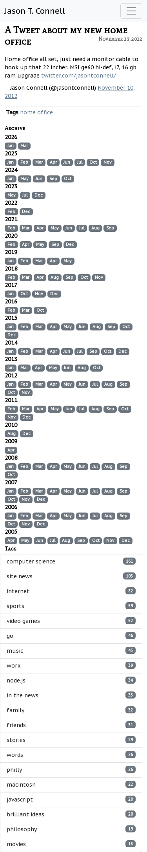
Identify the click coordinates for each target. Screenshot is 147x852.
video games (71, 621)
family (71, 710)
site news (71, 576)
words (71, 754)
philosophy (71, 829)
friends (71, 725)
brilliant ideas (71, 814)
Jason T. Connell (35, 11)
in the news (71, 695)
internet (71, 591)
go (71, 635)
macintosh (71, 784)
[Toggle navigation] (131, 11)
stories (71, 740)
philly (71, 769)
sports (71, 606)
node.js (71, 680)
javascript (71, 799)
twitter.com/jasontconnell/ (78, 75)
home (28, 112)
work (71, 665)
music (71, 650)
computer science (71, 561)
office (45, 112)
